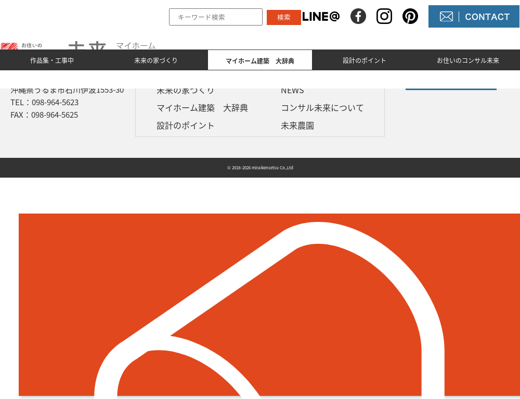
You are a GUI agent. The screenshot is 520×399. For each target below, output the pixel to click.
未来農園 (297, 125)
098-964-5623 (55, 102)
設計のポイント (364, 60)
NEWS (292, 89)
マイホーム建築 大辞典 (202, 107)
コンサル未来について (322, 107)
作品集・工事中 (52, 60)
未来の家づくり (156, 60)
